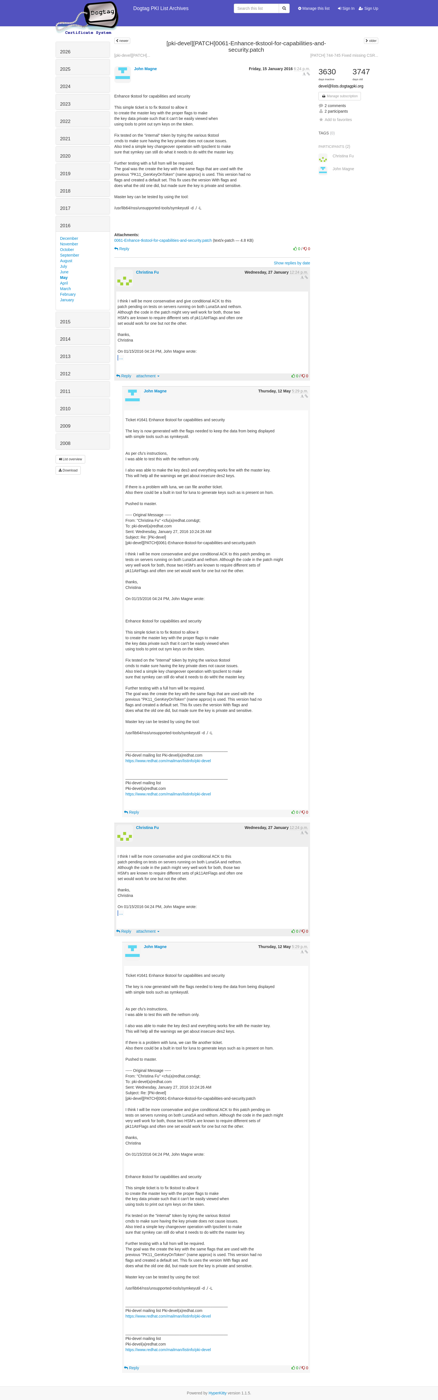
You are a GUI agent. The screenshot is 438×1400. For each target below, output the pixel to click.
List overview (70, 459)
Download (68, 470)
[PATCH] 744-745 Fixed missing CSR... (344, 55)
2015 (65, 321)
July (63, 266)
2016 (65, 225)
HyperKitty (218, 1393)
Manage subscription (340, 96)
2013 (65, 356)
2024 (65, 86)
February (68, 294)
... (121, 357)
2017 (65, 208)
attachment (148, 376)
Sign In (346, 8)
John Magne (145, 69)
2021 (65, 138)
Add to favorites (335, 119)
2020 (65, 156)
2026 (65, 52)
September (69, 255)
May (64, 277)
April (64, 283)
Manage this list (314, 8)
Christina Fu (147, 272)
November (69, 244)
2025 (65, 69)
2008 (65, 443)
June (64, 272)
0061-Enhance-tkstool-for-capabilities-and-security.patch (163, 240)
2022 (65, 121)
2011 (65, 391)
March (65, 288)
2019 (65, 173)
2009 (65, 426)
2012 (65, 373)
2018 (65, 191)
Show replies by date (292, 263)
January (67, 300)
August (66, 261)
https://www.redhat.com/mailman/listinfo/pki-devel (168, 761)
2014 (65, 339)
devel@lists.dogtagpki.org (340, 86)
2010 (65, 408)
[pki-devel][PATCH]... (132, 55)
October (67, 249)
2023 (65, 104)
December (69, 238)
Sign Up (368, 8)
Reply (121, 249)
